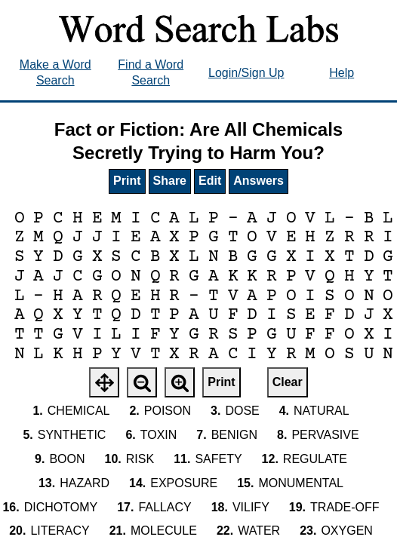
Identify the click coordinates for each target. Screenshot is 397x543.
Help (341, 72)
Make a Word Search (55, 72)
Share (169, 180)
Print (126, 180)
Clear (287, 382)
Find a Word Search (150, 72)
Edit (209, 180)
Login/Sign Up (246, 72)
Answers (258, 180)
